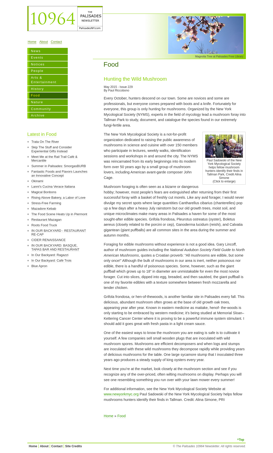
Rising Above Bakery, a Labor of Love (58, 197)
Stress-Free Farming (46, 203)
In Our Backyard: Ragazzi (50, 255)
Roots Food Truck (44, 225)
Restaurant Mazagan (46, 219)
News (36, 51)
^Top (240, 439)
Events (37, 57)
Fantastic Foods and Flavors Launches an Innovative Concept (59, 173)
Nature (37, 102)
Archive (38, 115)
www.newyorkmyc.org (121, 394)
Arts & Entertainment (43, 80)
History (37, 89)
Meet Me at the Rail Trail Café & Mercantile (54, 159)
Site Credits (73, 446)
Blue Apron (39, 266)
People (37, 71)
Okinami (37, 181)
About (43, 42)
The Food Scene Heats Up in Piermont (59, 214)
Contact (56, 42)
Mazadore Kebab (43, 208)
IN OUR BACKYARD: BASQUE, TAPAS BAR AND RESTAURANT (55, 247)
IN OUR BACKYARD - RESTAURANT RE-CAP (58, 233)
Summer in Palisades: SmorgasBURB (58, 166)
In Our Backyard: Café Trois (51, 260)
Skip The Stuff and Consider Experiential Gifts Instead (51, 149)
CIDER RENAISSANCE (48, 240)
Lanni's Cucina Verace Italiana (53, 186)
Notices (38, 64)
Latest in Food (41, 134)
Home (32, 42)
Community (41, 109)
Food (35, 95)
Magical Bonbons (43, 192)
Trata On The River (45, 142)
